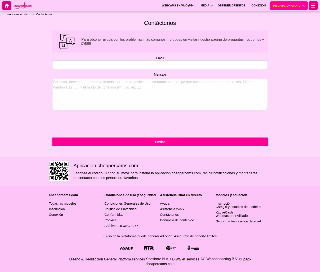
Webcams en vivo (18, 14)
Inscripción (57, 209)
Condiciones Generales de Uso (127, 203)
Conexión (56, 214)
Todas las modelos (62, 203)
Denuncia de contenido (177, 220)
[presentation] (86, 124)
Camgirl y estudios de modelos (238, 207)
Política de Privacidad (120, 209)
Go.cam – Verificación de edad (238, 221)
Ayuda (164, 203)
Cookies (110, 220)
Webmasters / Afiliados (232, 216)
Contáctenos (169, 214)
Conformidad (114, 214)
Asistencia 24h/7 (172, 209)
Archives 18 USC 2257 (121, 226)
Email (160, 62)
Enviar (160, 142)
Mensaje (160, 91)
